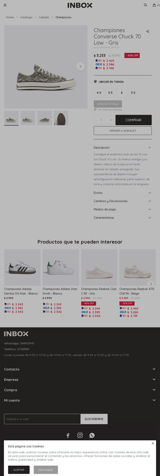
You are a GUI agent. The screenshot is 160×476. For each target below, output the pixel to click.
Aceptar (18, 469)
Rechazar (46, 469)
